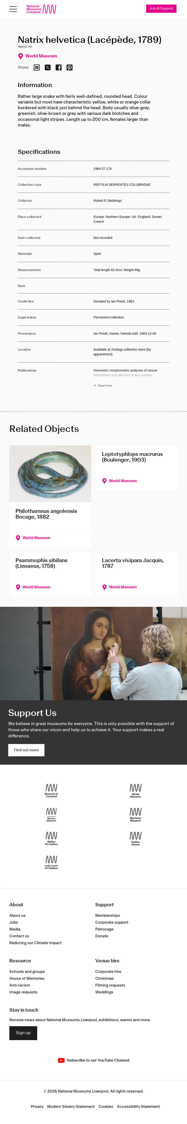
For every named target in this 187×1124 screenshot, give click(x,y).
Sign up (23, 1033)
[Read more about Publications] (131, 378)
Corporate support (111, 922)
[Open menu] (13, 9)
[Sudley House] (136, 838)
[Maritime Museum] (136, 815)
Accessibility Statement (138, 1107)
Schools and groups (27, 972)
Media (14, 929)
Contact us (19, 936)
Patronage (104, 929)
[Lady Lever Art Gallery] (51, 862)
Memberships (107, 916)
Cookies (106, 1107)
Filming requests (110, 985)
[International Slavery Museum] (51, 815)
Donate (101, 936)
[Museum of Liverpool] (51, 791)
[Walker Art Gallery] (51, 838)
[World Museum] (136, 791)
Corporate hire (108, 972)
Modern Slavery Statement (71, 1107)
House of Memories (26, 979)
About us (17, 916)
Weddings (104, 992)
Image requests (23, 992)
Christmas (104, 979)
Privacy (37, 1107)
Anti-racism (19, 985)
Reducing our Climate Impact (35, 943)
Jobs (13, 922)
